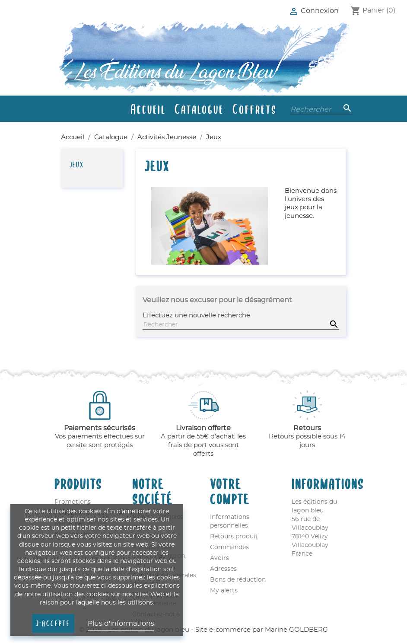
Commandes (229, 547)
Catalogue (199, 108)
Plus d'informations (121, 623)
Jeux (77, 164)
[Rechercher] (321, 108)
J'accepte (53, 623)
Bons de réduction (238, 580)
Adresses (223, 569)
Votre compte (230, 490)
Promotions (72, 502)
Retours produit (234, 537)
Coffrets (254, 108)
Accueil (148, 108)
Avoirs (219, 558)
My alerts (224, 591)
